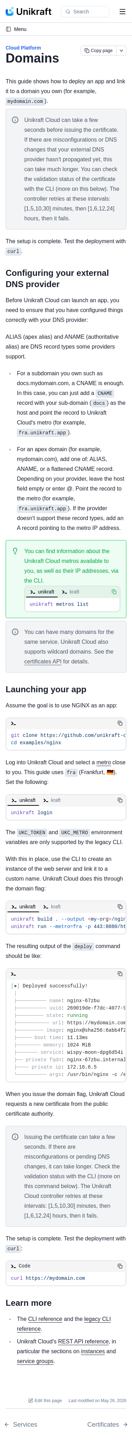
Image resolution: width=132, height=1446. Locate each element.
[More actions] (121, 51)
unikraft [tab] (42, 592)
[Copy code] (114, 591)
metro (103, 762)
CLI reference (45, 1319)
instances (93, 1351)
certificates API (43, 661)
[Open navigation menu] (122, 11)
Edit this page (45, 1400)
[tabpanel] (72, 604)
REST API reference (83, 1341)
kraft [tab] (70, 592)
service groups (35, 1361)
